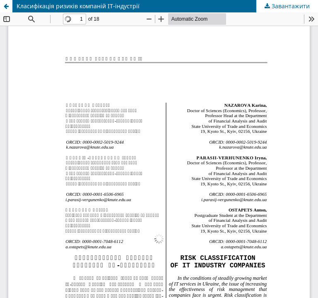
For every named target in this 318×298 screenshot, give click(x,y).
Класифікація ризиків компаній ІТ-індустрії (78, 6)
